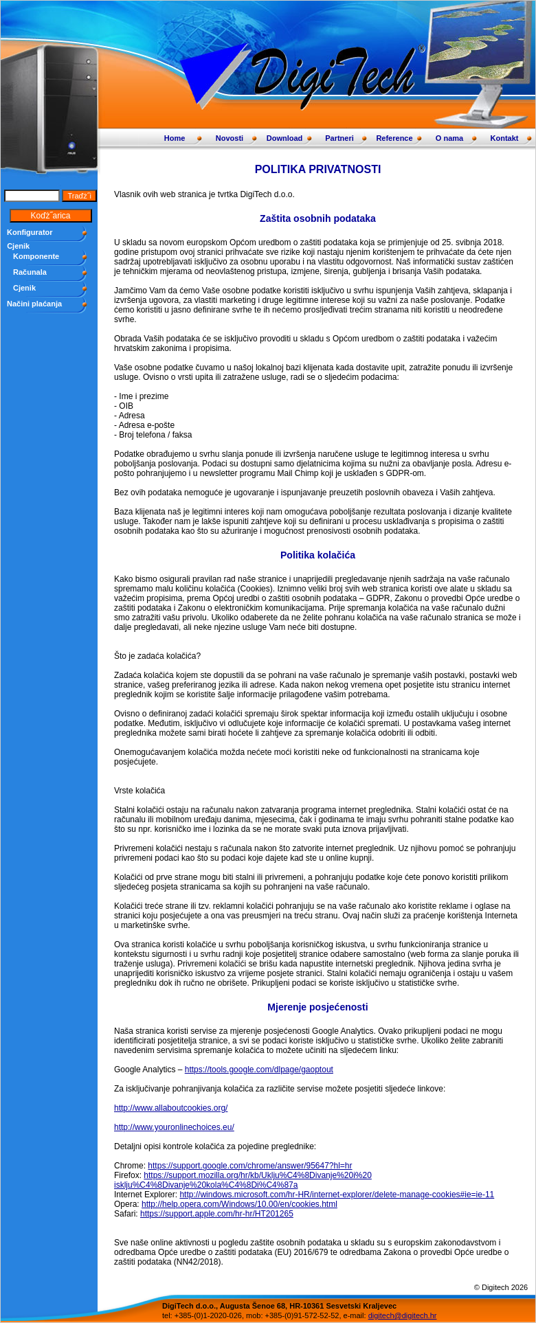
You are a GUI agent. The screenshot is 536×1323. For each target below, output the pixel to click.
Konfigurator (30, 232)
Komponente (36, 256)
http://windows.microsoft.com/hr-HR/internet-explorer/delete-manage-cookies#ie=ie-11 (336, 1194)
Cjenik (24, 288)
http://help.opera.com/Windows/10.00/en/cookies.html (239, 1204)
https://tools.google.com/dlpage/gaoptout (259, 1069)
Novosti (229, 138)
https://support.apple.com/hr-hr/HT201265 (216, 1214)
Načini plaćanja (34, 303)
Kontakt (505, 138)
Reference (394, 138)
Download (285, 138)
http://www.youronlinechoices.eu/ (174, 1127)
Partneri (339, 138)
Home (175, 138)
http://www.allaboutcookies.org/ (170, 1108)
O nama (449, 138)
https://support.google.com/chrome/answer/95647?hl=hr (250, 1166)
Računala (30, 272)
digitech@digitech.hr (402, 1315)
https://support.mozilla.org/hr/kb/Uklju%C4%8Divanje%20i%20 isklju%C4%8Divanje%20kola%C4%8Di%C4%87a (243, 1180)
